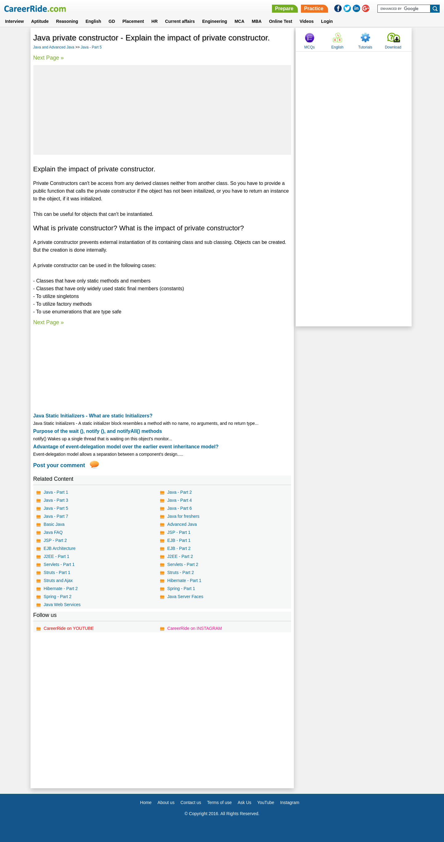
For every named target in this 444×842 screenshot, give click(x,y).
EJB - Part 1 (179, 540)
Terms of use (219, 802)
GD (112, 21)
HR (154, 21)
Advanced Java (182, 524)
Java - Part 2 (179, 492)
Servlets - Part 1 (59, 564)
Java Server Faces (185, 596)
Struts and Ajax (58, 580)
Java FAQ (53, 532)
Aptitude (40, 21)
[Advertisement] (162, 110)
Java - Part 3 (56, 500)
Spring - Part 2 (58, 596)
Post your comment (59, 465)
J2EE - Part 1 (56, 556)
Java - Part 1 (56, 492)
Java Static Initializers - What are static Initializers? (93, 415)
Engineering (214, 21)
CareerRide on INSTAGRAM (194, 628)
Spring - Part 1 (181, 588)
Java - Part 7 (56, 516)
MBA (257, 21)
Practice (313, 8)
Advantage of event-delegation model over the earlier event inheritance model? (126, 446)
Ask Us (244, 802)
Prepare (284, 8)
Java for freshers (183, 516)
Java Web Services (62, 604)
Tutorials (365, 47)
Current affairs (180, 21)
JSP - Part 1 (179, 532)
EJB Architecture (60, 548)
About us (166, 802)
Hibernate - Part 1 (184, 580)
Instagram (289, 802)
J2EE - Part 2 (180, 556)
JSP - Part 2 (55, 540)
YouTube (265, 802)
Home (145, 802)
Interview (14, 21)
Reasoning (67, 21)
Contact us (190, 802)
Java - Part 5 (91, 47)
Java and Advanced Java (53, 47)
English (93, 21)
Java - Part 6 (179, 508)
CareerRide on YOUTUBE (69, 628)
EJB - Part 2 (179, 548)
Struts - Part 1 (57, 572)
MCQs (309, 47)
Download (393, 47)
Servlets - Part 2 (182, 564)
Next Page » (48, 58)
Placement (133, 21)
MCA (240, 21)
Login (327, 21)
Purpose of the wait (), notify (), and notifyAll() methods (97, 431)
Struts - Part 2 (180, 572)
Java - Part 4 (179, 500)
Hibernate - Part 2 (61, 588)
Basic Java (54, 524)
